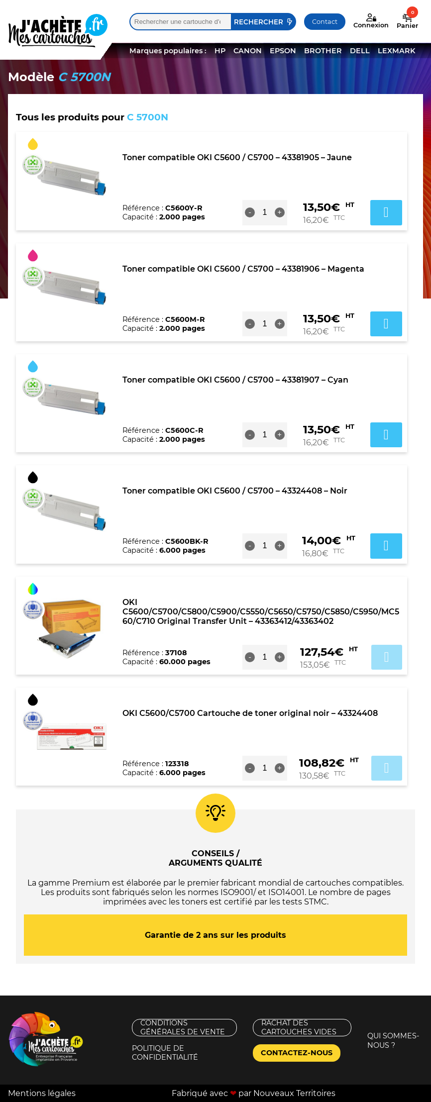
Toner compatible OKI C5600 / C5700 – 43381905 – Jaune (237, 157)
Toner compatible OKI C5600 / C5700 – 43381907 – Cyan (235, 380)
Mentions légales (42, 1093)
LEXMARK (396, 50)
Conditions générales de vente (182, 1027)
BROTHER (323, 50)
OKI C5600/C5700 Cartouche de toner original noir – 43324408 (250, 713)
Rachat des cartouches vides (298, 1027)
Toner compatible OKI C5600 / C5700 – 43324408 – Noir (234, 491)
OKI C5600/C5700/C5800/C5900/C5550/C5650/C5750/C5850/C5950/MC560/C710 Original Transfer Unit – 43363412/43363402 (260, 612)
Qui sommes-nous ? (393, 1040)
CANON (247, 50)
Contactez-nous (296, 1052)
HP (220, 50)
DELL (360, 50)
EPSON (283, 50)
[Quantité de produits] (264, 212)
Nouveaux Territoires (294, 1093)
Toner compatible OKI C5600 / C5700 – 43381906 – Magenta (243, 269)
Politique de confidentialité (165, 1053)
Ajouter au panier (386, 657)
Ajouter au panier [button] (386, 212)
